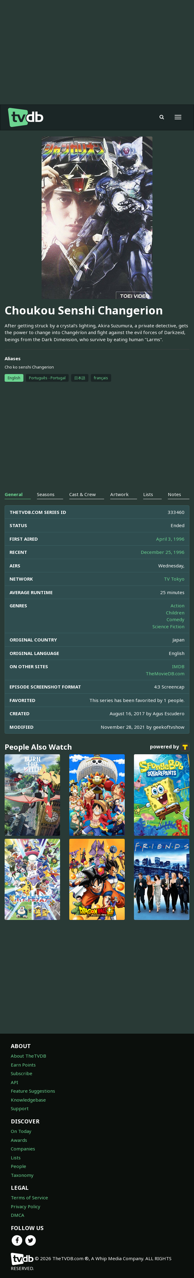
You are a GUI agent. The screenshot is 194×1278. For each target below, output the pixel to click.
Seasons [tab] (46, 494)
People (18, 1166)
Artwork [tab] (119, 494)
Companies (23, 1149)
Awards (19, 1140)
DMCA (17, 1215)
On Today (21, 1131)
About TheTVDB (28, 1056)
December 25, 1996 (162, 552)
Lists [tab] (148, 494)
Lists (16, 1157)
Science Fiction (168, 626)
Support (20, 1108)
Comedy (175, 619)
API (14, 1082)
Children (175, 612)
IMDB (178, 666)
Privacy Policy (25, 1206)
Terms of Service (29, 1197)
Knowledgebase (28, 1100)
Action (177, 605)
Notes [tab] (174, 494)
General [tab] (13, 494)
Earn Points (23, 1065)
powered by (169, 747)
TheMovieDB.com (165, 673)
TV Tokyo (174, 579)
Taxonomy (22, 1175)
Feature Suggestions (33, 1091)
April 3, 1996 (170, 539)
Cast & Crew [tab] (82, 494)
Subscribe (21, 1073)
